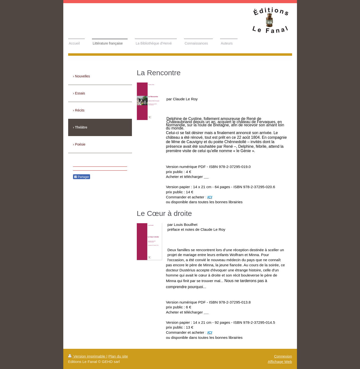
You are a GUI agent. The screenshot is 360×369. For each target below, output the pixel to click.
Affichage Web (280, 362)
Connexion (283, 356)
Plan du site (118, 356)
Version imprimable (87, 356)
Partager (81, 177)
